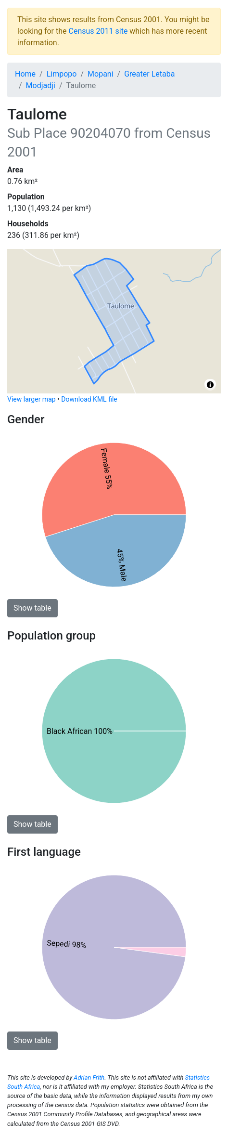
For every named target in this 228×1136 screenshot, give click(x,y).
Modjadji (40, 85)
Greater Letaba (149, 73)
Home (25, 73)
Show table (32, 608)
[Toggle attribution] (210, 385)
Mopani (101, 73)
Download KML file (89, 399)
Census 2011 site (98, 31)
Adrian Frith (89, 1077)
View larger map (31, 399)
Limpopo (62, 73)
